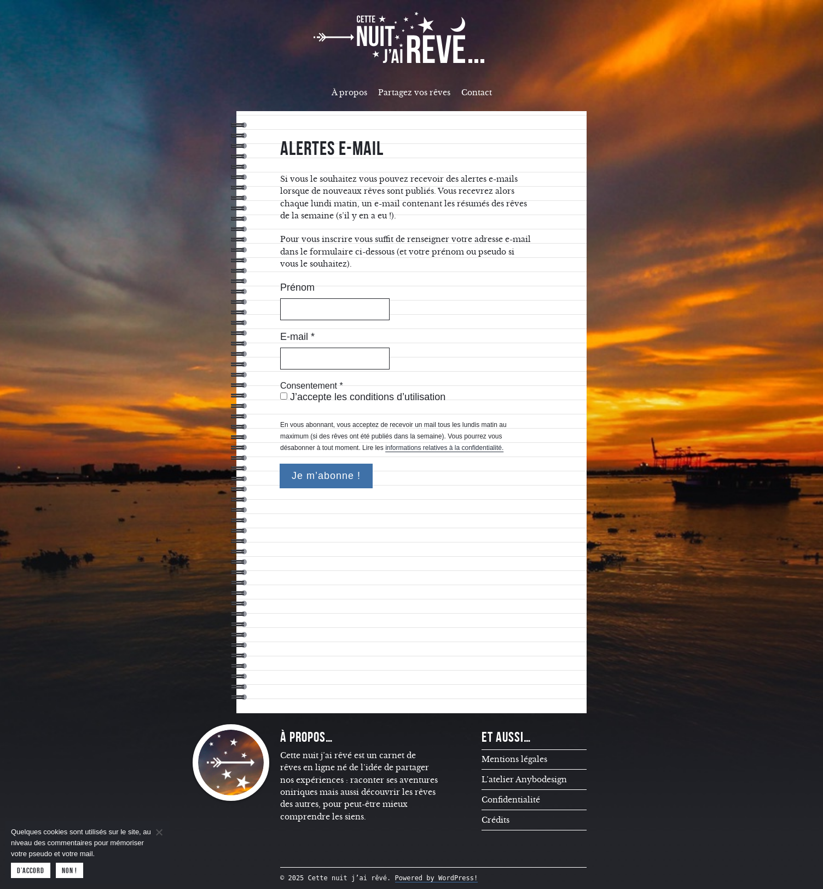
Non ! (69, 870)
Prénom (297, 287)
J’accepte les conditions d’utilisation (362, 396)
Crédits (495, 820)
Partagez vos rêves (414, 92)
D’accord (30, 870)
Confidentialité (511, 800)
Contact (476, 92)
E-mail (297, 336)
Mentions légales (514, 759)
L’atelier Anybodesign (524, 779)
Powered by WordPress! (436, 878)
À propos (349, 92)
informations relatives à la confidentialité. (444, 448)
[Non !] (158, 832)
